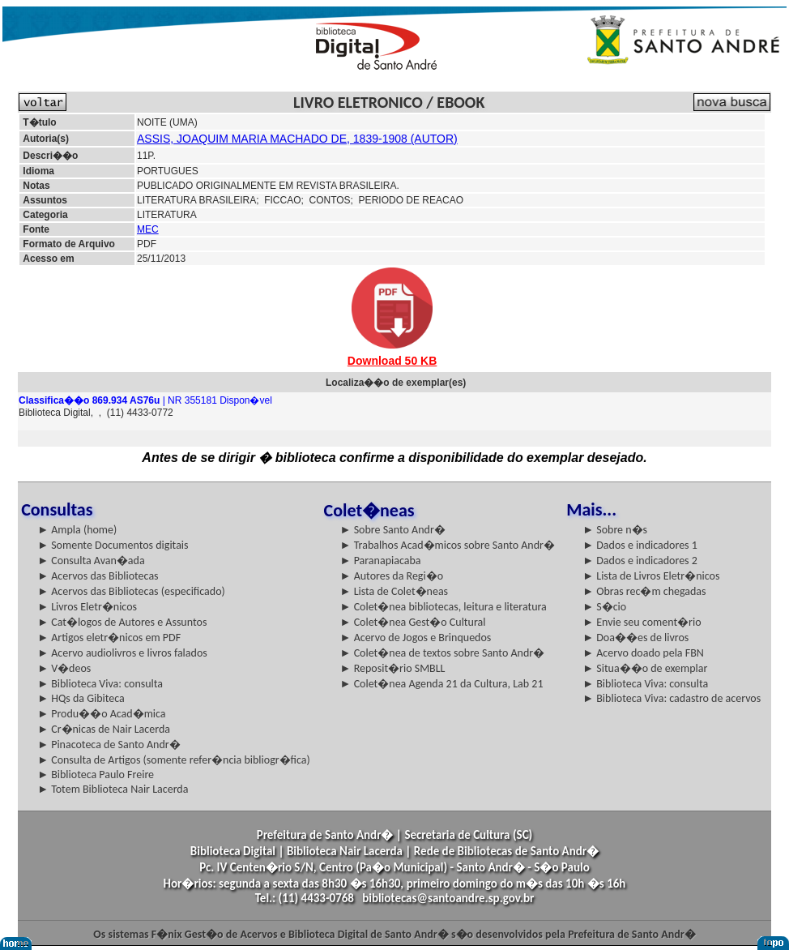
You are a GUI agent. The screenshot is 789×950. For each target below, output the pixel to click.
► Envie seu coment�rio (641, 622)
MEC (148, 229)
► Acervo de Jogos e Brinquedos (416, 637)
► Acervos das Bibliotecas (97, 576)
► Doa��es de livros (635, 637)
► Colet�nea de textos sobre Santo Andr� (442, 653)
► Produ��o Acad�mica (101, 714)
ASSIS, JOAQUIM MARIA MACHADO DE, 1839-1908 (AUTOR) (297, 138)
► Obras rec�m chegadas (644, 591)
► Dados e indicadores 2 (639, 560)
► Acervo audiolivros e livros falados (122, 653)
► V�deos (64, 668)
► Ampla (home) (77, 530)
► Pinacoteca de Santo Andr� (109, 744)
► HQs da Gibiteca (81, 698)
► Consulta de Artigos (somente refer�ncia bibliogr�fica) (173, 760)
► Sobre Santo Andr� (393, 530)
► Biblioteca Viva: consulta (100, 684)
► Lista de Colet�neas (394, 591)
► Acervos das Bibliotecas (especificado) (131, 591)
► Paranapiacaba (380, 560)
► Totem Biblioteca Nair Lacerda (112, 789)
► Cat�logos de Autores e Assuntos (122, 622)
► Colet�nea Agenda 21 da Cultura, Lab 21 (442, 684)
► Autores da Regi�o (391, 576)
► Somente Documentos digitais (112, 545)
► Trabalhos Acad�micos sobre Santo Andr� (447, 545)
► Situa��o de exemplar (644, 668)
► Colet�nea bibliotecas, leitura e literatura (443, 607)
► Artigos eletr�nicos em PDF (109, 637)
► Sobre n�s (614, 530)
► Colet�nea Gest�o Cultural (413, 622)
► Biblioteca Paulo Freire (95, 774)
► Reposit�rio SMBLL (393, 668)
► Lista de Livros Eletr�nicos (650, 576)
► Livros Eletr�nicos (87, 607)
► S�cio (604, 607)
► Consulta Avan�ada (90, 560)
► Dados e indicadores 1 (639, 545)
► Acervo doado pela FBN (643, 653)
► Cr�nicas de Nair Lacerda (103, 729)
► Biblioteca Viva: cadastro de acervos (671, 698)
